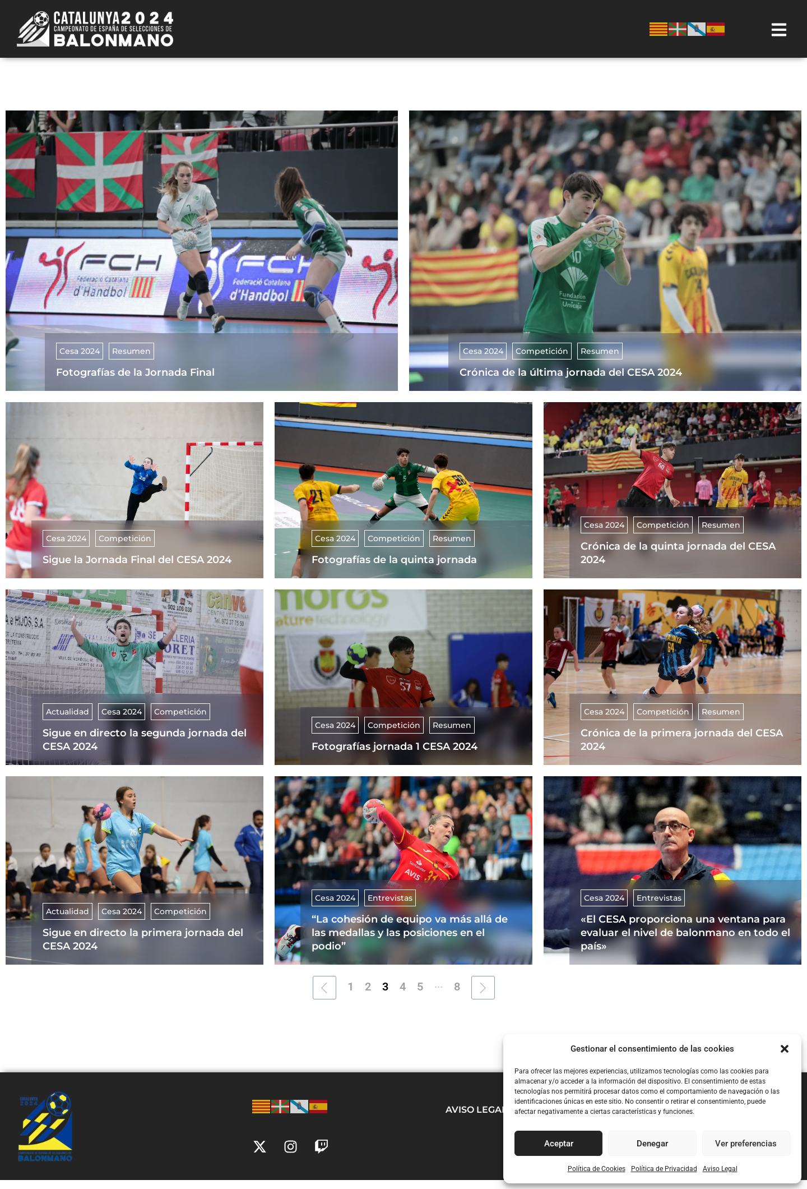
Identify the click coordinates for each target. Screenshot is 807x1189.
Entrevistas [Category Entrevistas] (390, 907)
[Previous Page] (324, 996)
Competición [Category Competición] (542, 360)
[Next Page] (483, 996)
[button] (784, 1048)
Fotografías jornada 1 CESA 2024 (394, 755)
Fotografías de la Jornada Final (135, 381)
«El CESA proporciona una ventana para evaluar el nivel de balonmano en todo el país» (685, 941)
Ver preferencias (746, 1144)
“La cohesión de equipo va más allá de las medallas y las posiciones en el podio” (410, 941)
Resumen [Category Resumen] (131, 360)
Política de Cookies (596, 1169)
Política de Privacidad (664, 1169)
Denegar (652, 1144)
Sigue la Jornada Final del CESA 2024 (137, 569)
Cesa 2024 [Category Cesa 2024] (79, 360)
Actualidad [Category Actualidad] (67, 721)
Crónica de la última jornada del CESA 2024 (571, 381)
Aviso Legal (720, 1169)
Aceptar (558, 1144)
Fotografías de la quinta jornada (394, 569)
